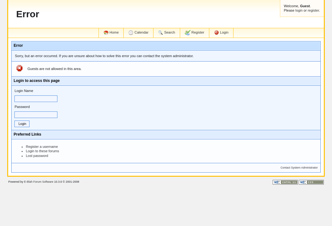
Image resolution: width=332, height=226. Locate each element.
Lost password (37, 156)
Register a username (42, 146)
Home (111, 32)
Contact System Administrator (299, 167)
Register (194, 32)
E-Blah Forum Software (38, 181)
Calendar (138, 32)
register (313, 10)
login (299, 10)
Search (166, 32)
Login (221, 32)
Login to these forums (42, 151)
